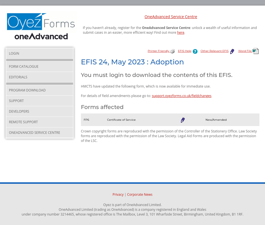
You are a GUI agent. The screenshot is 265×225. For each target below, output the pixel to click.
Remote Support (23, 122)
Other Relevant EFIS (218, 51)
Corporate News (140, 194)
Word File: (248, 51)
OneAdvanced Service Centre (170, 16)
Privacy (118, 194)
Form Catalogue (23, 66)
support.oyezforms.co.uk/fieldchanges (182, 95)
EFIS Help (189, 51)
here (180, 32)
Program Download (27, 90)
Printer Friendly (161, 51)
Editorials (18, 77)
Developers (19, 111)
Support (16, 100)
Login (14, 53)
